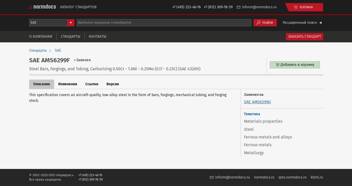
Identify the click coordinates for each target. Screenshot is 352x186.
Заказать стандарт (304, 36)
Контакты (97, 36)
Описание (41, 84)
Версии (113, 84)
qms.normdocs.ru (293, 177)
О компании (40, 36)
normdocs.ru (264, 177)
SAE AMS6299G (257, 101)
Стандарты (70, 36)
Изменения (67, 84)
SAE (58, 51)
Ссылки (91, 84)
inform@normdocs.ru (259, 7)
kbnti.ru (317, 177)
